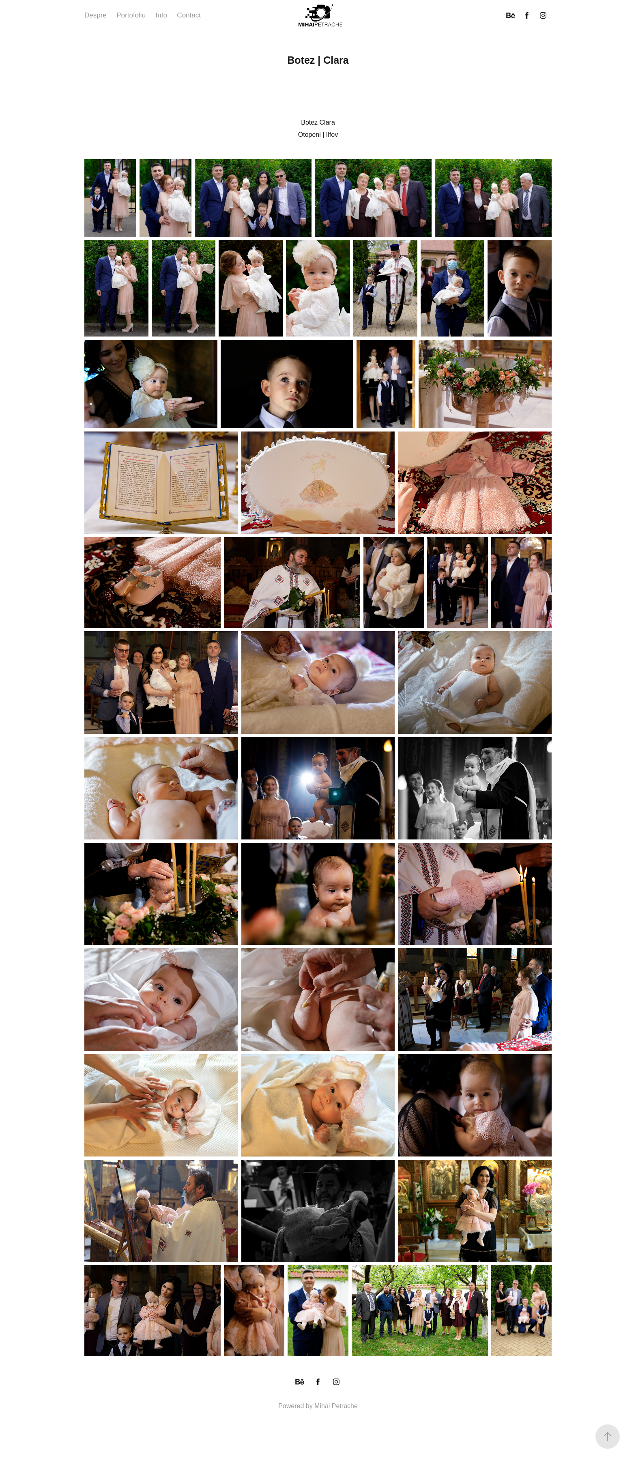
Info (161, 15)
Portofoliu (131, 15)
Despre (95, 15)
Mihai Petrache (336, 1405)
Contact (189, 15)
